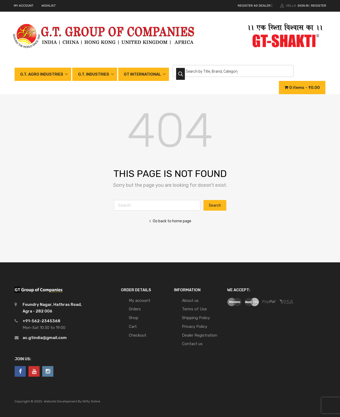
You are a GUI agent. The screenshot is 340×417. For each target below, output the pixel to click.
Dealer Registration (199, 335)
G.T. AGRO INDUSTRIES (41, 74)
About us (190, 300)
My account (139, 300)
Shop (133, 317)
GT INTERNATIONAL (142, 74)
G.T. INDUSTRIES (93, 74)
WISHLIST (48, 5)
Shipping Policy (196, 317)
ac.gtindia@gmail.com (45, 337)
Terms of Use (194, 309)
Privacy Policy (194, 326)
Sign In (303, 5)
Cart (133, 326)
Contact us (192, 343)
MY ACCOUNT (23, 5)
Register (318, 5)
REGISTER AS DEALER (254, 5)
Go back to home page (170, 221)
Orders (135, 309)
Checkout (137, 335)
